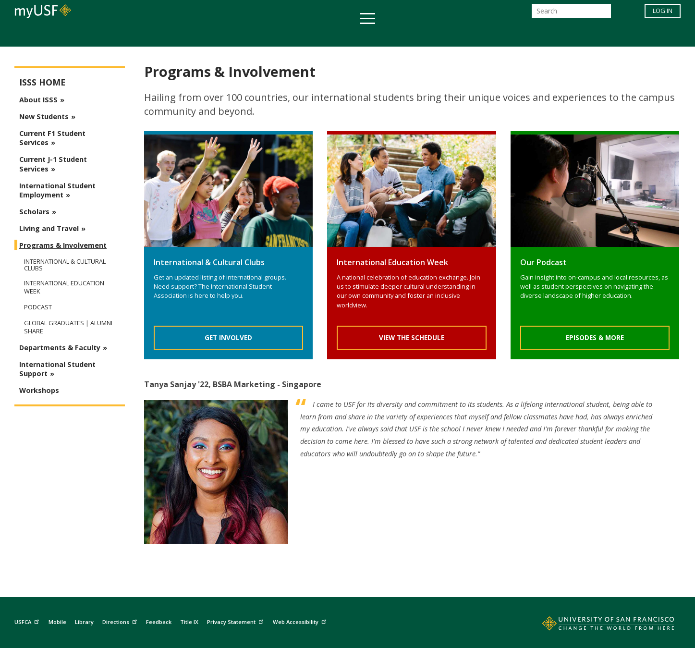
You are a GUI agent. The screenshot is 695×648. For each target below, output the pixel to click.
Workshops (39, 390)
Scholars (34, 211)
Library (84, 621)
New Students (44, 116)
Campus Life (395, 35)
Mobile (57, 621)
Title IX (189, 621)
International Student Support (57, 369)
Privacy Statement (236, 620)
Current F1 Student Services (52, 138)
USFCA (27, 620)
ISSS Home (42, 82)
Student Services (232, 35)
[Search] (571, 14)
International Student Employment (57, 190)
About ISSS (38, 99)
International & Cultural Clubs (65, 264)
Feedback (158, 621)
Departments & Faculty (59, 347)
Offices (449, 35)
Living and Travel (49, 228)
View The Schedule (411, 337)
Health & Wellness (319, 35)
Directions (120, 620)
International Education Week (64, 287)
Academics (161, 35)
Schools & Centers (517, 35)
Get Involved (228, 337)
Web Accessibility (301, 620)
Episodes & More (595, 337)
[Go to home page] (597, 625)
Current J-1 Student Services (53, 164)
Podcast (38, 307)
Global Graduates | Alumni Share (68, 327)
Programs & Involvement (63, 245)
